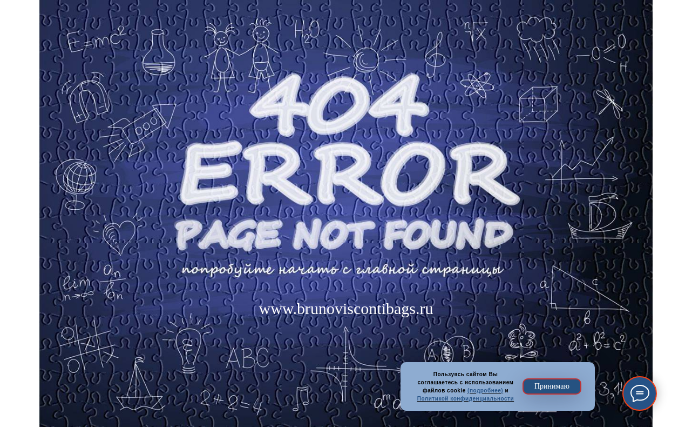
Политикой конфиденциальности (465, 399)
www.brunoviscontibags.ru (346, 308)
